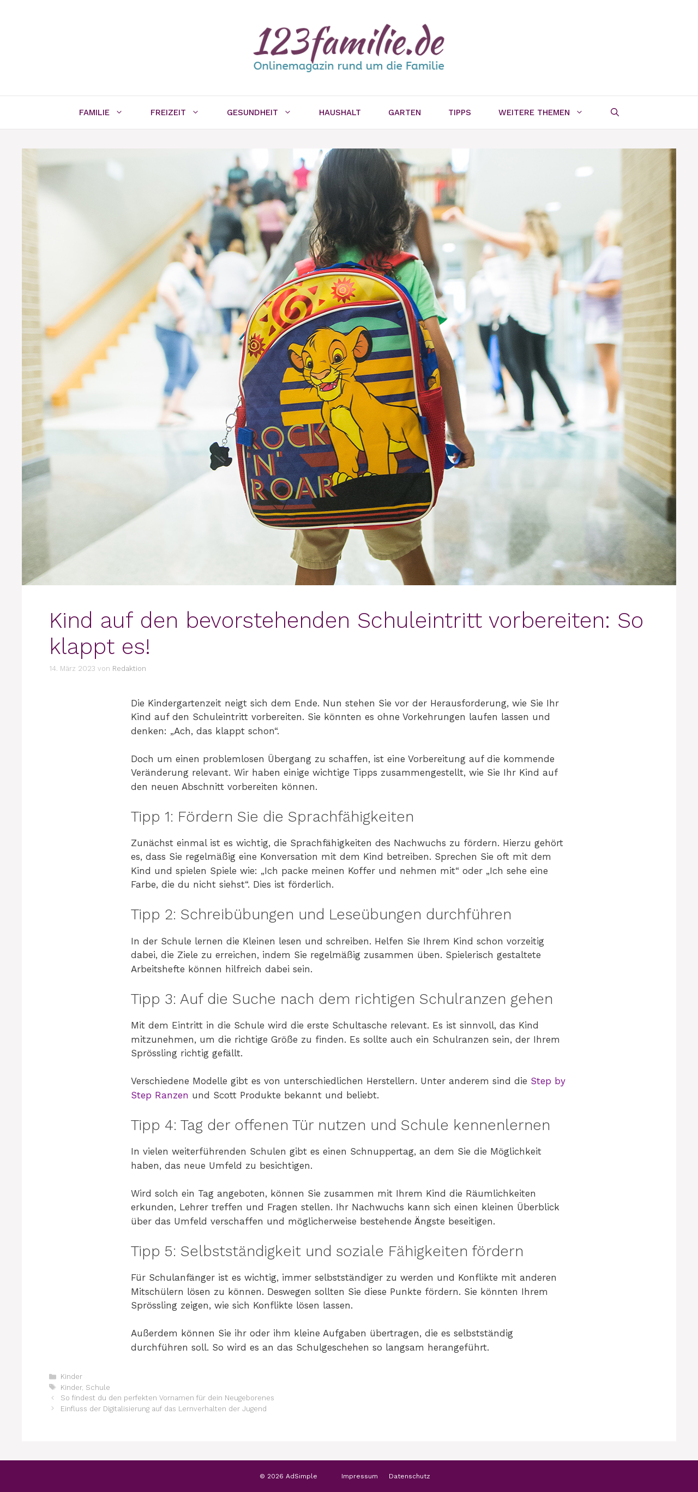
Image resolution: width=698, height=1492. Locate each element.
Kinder (71, 1376)
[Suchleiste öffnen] (615, 112)
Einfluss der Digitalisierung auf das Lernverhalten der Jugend (164, 1409)
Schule (98, 1387)
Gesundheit (266, 112)
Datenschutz (409, 1476)
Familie (108, 112)
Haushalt (340, 112)
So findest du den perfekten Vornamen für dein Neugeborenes (167, 1398)
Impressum (359, 1476)
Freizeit (182, 112)
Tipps (459, 112)
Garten (404, 112)
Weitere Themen (547, 112)
